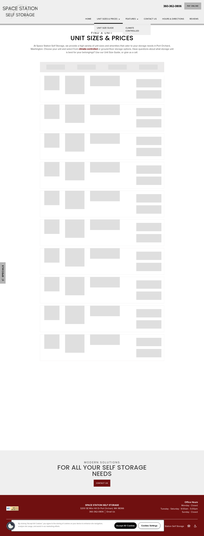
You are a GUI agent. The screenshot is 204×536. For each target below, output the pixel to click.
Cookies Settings (149, 525)
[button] (192, 6)
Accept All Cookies (125, 525)
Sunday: (186, 511)
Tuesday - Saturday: (170, 508)
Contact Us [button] (102, 483)
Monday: (185, 505)
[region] (87, 526)
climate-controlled (88, 49)
